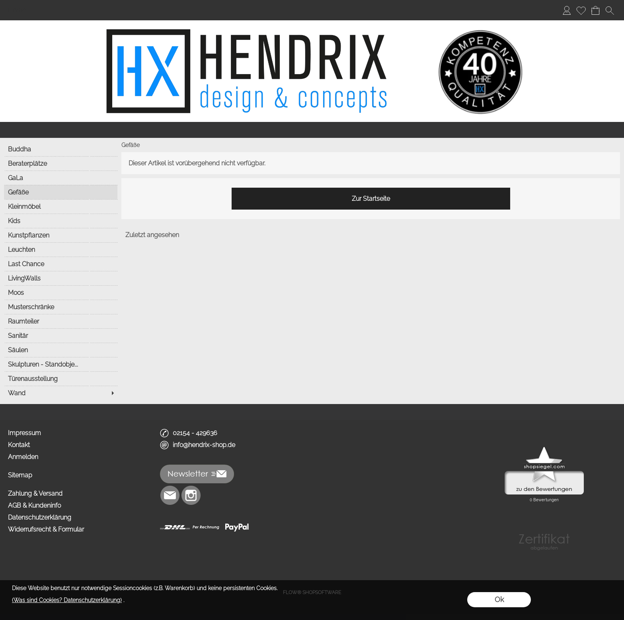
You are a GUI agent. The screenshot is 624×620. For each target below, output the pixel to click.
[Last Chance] (60, 264)
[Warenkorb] (595, 10)
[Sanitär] (60, 335)
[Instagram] (191, 495)
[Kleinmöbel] (60, 206)
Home (17, 10)
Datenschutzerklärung (39, 517)
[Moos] (60, 292)
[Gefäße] (60, 192)
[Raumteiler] (60, 321)
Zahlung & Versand (35, 493)
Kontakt (19, 445)
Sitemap (20, 475)
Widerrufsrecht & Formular (46, 529)
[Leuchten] (60, 249)
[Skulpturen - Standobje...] (60, 364)
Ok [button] (499, 599)
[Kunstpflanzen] (60, 235)
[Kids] (60, 221)
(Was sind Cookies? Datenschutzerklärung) (67, 600)
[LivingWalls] (60, 278)
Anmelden (23, 457)
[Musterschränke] (60, 307)
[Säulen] (60, 350)
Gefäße (130, 145)
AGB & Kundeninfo (34, 505)
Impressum (24, 433)
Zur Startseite (371, 198)
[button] (609, 10)
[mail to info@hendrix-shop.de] (170, 495)
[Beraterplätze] (60, 163)
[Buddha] (60, 149)
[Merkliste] (581, 10)
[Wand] (60, 393)
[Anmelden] (567, 10)
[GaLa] (60, 178)
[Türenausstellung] (60, 378)
